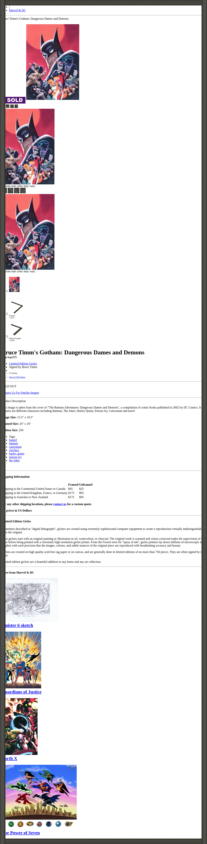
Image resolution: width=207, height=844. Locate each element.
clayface (14, 450)
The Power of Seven (21, 832)
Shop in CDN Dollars (17, 377)
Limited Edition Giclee (23, 363)
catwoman (15, 446)
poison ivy (15, 457)
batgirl (13, 440)
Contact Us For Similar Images (20, 392)
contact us (59, 504)
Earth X (9, 758)
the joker (14, 460)
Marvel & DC (17, 10)
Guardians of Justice (22, 691)
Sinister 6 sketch (17, 625)
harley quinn (16, 453)
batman (13, 443)
